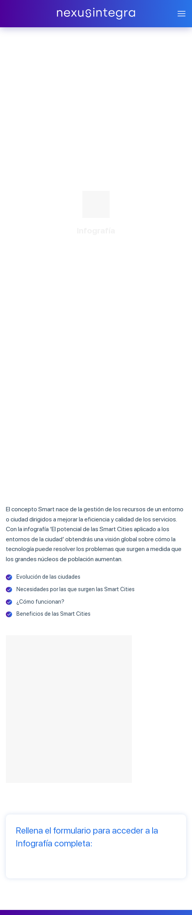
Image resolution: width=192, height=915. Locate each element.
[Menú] (181, 13)
